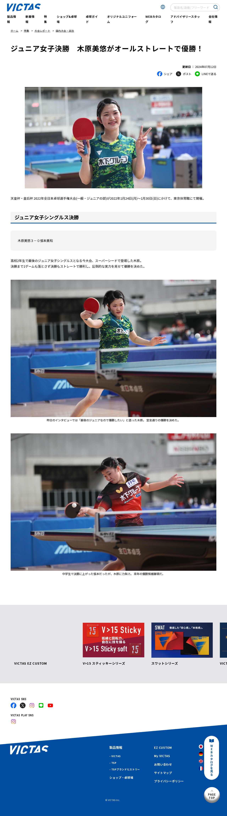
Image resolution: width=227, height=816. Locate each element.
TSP (114, 763)
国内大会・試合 (65, 30)
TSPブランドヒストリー (125, 769)
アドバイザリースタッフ (185, 19)
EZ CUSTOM (163, 747)
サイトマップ (163, 773)
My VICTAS (162, 756)
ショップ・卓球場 (121, 777)
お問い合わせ (163, 764)
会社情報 (213, 19)
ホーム (14, 30)
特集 (45, 19)
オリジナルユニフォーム (122, 19)
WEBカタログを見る (211, 760)
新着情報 (30, 19)
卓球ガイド (92, 19)
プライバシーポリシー (169, 781)
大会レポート (42, 30)
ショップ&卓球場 (67, 19)
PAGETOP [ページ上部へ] (212, 796)
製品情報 (11, 19)
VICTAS (116, 756)
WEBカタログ (153, 19)
